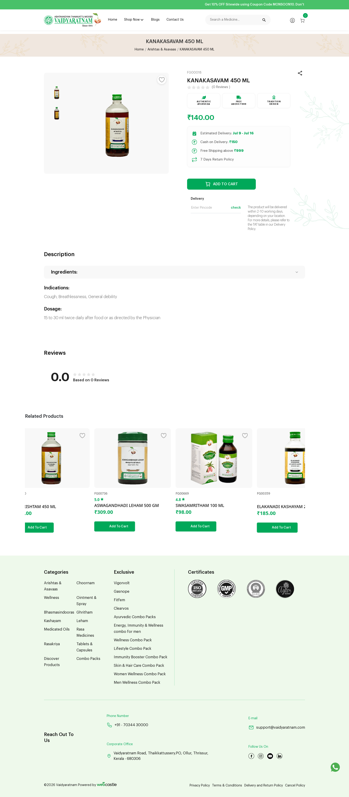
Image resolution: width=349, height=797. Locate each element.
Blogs (155, 19)
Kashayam (52, 621)
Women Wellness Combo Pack (140, 674)
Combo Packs (88, 659)
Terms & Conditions (227, 785)
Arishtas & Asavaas (161, 49)
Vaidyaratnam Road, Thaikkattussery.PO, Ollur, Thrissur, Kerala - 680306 (157, 756)
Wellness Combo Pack (133, 640)
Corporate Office (120, 744)
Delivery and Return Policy (263, 785)
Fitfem (119, 600)
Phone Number (118, 716)
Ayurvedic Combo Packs (135, 617)
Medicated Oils (57, 629)
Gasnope (121, 591)
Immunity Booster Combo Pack (140, 657)
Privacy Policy (200, 785)
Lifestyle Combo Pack (132, 648)
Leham (82, 621)
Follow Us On (258, 746)
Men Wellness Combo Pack (137, 682)
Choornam (85, 583)
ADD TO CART (221, 184)
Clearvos (121, 608)
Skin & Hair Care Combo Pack (139, 665)
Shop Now (132, 19)
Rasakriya (52, 644)
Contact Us (175, 19)
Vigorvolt (122, 583)
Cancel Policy (295, 785)
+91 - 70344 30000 (127, 725)
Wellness (51, 598)
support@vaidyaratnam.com (276, 727)
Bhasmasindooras (59, 612)
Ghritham (84, 612)
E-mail (252, 718)
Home (112, 19)
